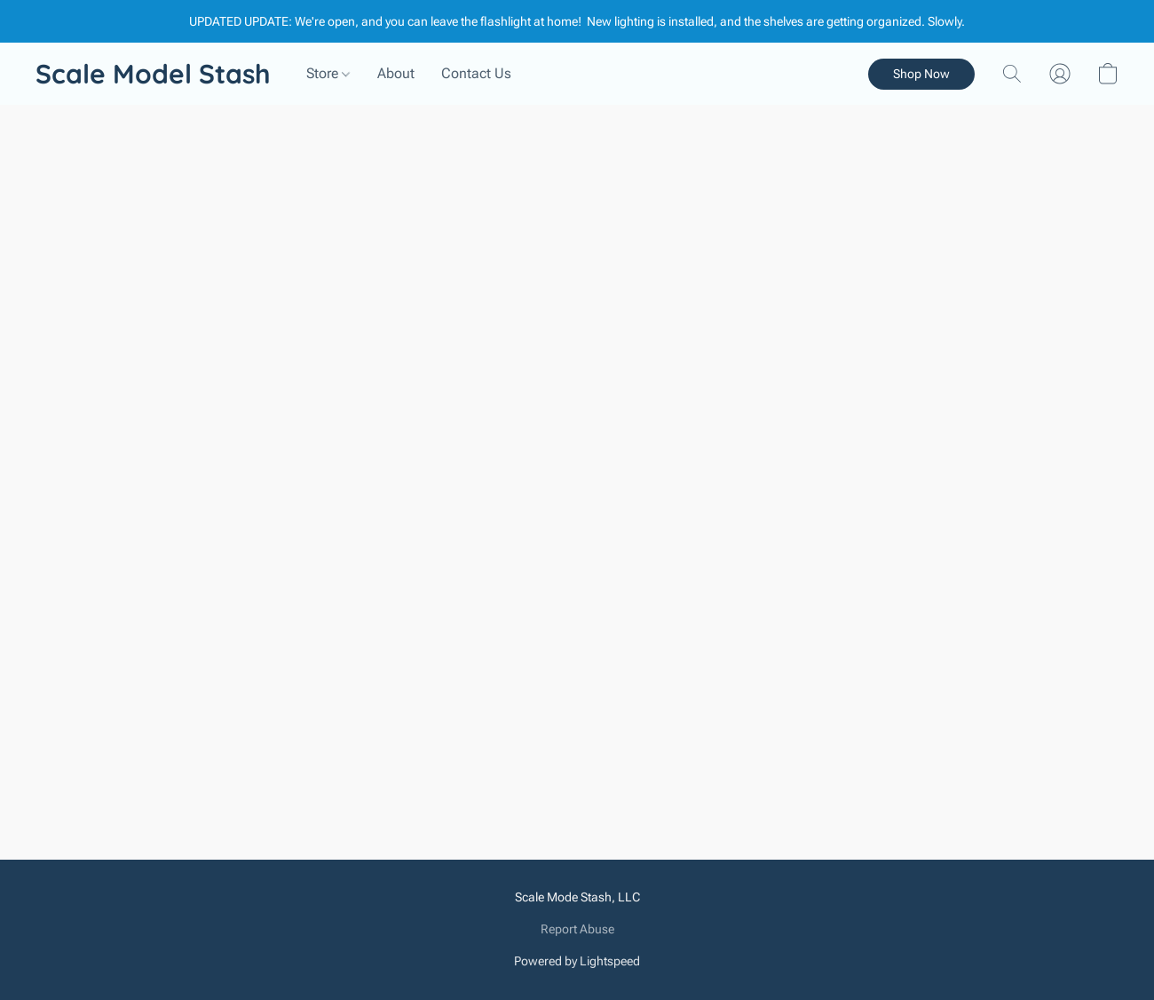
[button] (153, 74)
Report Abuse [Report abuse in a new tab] (577, 929)
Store (328, 73)
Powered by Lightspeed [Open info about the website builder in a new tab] (577, 961)
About (396, 73)
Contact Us (476, 73)
